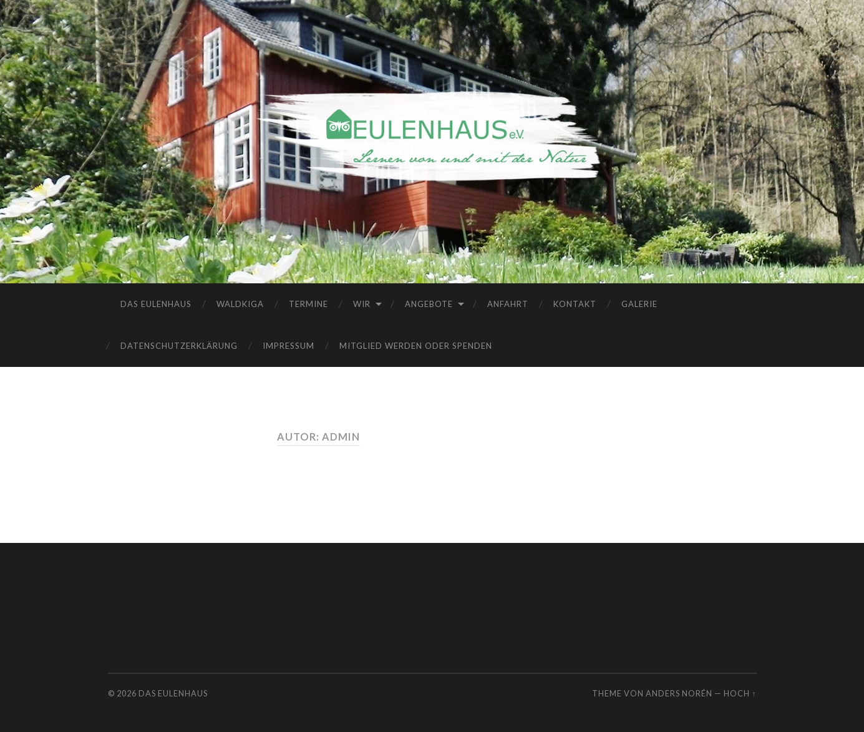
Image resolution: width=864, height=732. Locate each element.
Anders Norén (679, 693)
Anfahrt (507, 304)
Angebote (429, 304)
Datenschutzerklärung (179, 346)
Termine (308, 304)
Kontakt (574, 304)
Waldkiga (240, 304)
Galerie (639, 304)
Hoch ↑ (740, 693)
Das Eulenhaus (156, 304)
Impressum (288, 346)
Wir (362, 304)
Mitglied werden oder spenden (415, 346)
